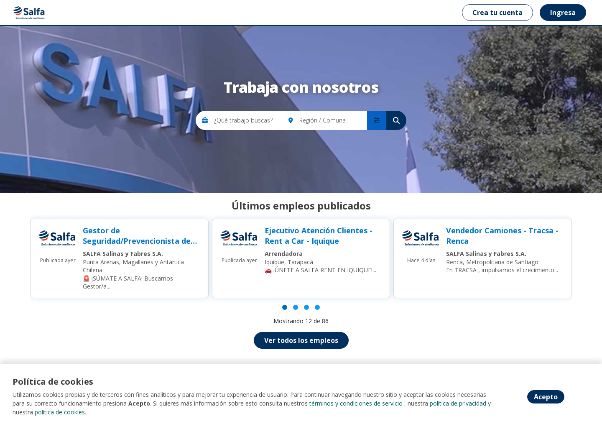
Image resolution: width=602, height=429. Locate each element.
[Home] (30, 12)
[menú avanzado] (376, 120)
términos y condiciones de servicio (356, 403)
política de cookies (60, 412)
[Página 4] (317, 307)
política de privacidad (458, 403)
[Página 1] (284, 307)
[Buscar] (396, 120)
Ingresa (563, 12)
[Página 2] (295, 307)
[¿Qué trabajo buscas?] (248, 120)
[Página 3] (306, 307)
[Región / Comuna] (333, 120)
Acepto (546, 396)
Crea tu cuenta (497, 12)
